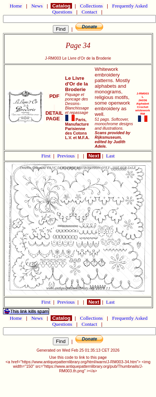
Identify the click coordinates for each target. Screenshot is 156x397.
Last (110, 156)
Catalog (61, 6)
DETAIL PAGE (54, 113)
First (46, 156)
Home (16, 6)
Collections (91, 6)
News (37, 6)
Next (93, 156)
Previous (66, 156)
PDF (54, 96)
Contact (89, 12)
